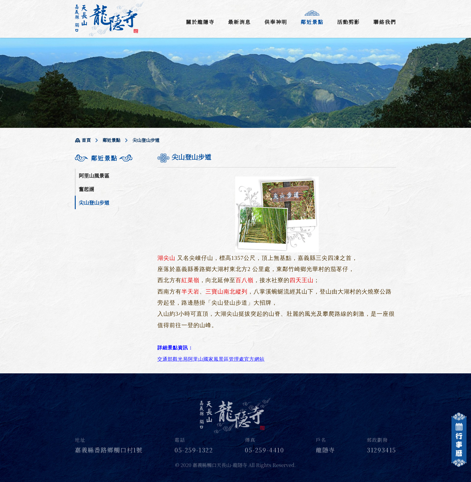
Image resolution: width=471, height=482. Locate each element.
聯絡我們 (384, 22)
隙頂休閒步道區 (96, 254)
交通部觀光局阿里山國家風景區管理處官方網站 (211, 359)
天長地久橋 (91, 240)
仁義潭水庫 (91, 226)
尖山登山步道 (94, 202)
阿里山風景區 (94, 175)
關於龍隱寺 (200, 22)
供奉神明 (275, 22)
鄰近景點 (312, 22)
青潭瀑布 (89, 267)
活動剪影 (348, 22)
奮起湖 (86, 189)
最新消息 (239, 22)
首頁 (83, 140)
